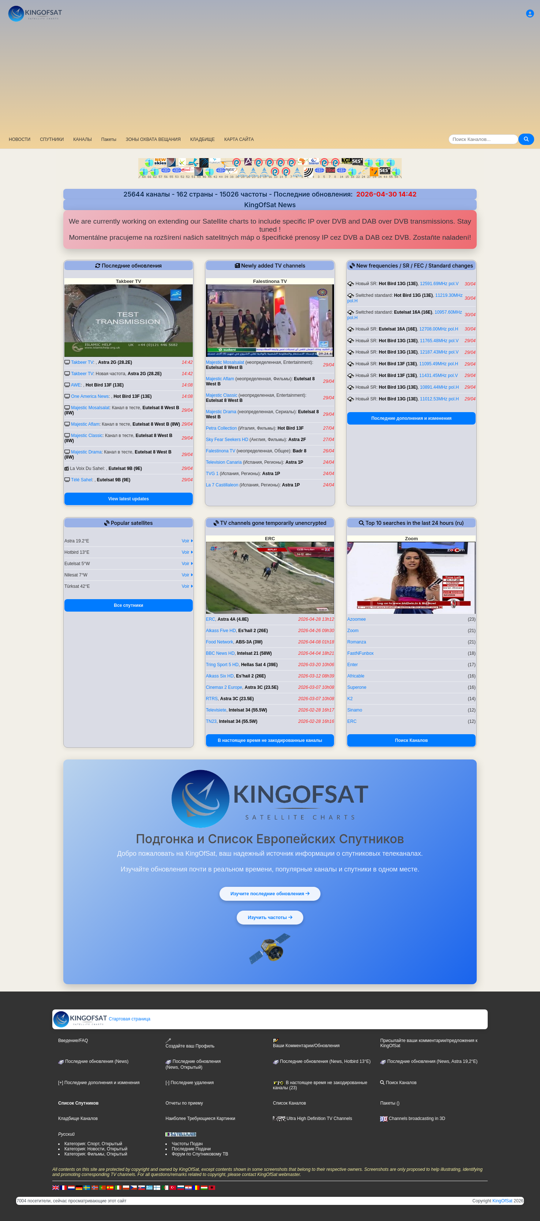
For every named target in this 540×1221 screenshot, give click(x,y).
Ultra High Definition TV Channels (312, 1118)
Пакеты (108, 139)
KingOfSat (502, 1200)
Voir (187, 541)
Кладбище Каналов (78, 1118)
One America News (90, 396)
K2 (350, 698)
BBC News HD (220, 653)
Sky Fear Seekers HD (227, 439)
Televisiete (216, 710)
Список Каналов (289, 1103)
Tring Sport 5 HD (222, 664)
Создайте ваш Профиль (189, 1043)
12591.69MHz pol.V (439, 283)
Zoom (353, 630)
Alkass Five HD (221, 630)
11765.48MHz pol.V (439, 340)
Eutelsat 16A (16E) (413, 312)
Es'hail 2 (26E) (253, 630)
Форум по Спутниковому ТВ (200, 1154)
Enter (352, 664)
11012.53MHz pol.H (439, 399)
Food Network (219, 642)
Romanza (356, 642)
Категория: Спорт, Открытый (93, 1143)
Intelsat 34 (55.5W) (248, 710)
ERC (210, 619)
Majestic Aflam (85, 424)
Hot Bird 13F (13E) (105, 385)
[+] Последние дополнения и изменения (98, 1082)
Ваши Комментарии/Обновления (306, 1043)
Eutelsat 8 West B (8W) (156, 424)
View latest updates (128, 498)
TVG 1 (212, 473)
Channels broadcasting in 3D (412, 1118)
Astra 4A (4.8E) (233, 619)
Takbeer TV (82, 362)
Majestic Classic (86, 435)
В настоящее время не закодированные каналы (270, 740)
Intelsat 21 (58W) (254, 653)
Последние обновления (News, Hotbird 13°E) (322, 1061)
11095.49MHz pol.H (438, 363)
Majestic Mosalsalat (90, 407)
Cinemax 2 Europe (224, 687)
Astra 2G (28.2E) (115, 362)
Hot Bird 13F (291, 428)
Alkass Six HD (220, 676)
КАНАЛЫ (82, 139)
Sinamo (354, 710)
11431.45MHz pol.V (438, 375)
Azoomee (356, 619)
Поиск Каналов (411, 740)
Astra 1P (294, 462)
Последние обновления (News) (93, 1061)
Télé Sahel (81, 479)
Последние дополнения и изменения (411, 418)
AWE (76, 385)
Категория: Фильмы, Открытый (95, 1154)
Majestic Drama (86, 452)
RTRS (212, 698)
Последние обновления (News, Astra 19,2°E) (428, 1061)
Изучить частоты (270, 917)
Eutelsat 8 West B (224, 367)
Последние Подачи (191, 1148)
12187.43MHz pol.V (439, 352)
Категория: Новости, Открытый (95, 1148)
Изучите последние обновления (270, 893)
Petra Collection (221, 428)
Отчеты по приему (184, 1103)
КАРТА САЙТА (239, 139)
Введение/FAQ (73, 1040)
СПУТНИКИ (52, 139)
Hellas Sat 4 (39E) (259, 664)
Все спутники (128, 605)
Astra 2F (297, 439)
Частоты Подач (187, 1143)
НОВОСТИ (19, 139)
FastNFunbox (360, 653)
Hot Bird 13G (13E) (398, 283)
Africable (355, 676)
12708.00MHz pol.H (438, 329)
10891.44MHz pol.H (439, 387)
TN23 (211, 721)
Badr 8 (299, 450)
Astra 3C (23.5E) (261, 687)
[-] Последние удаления (189, 1082)
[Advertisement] (270, 78)
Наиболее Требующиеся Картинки (200, 1118)
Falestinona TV (221, 450)
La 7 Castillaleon (222, 485)
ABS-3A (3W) (249, 642)
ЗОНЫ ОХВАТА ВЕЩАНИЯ (153, 139)
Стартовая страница (101, 1019)
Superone (356, 687)
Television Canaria (224, 462)
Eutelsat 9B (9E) (125, 468)
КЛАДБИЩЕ (202, 139)
